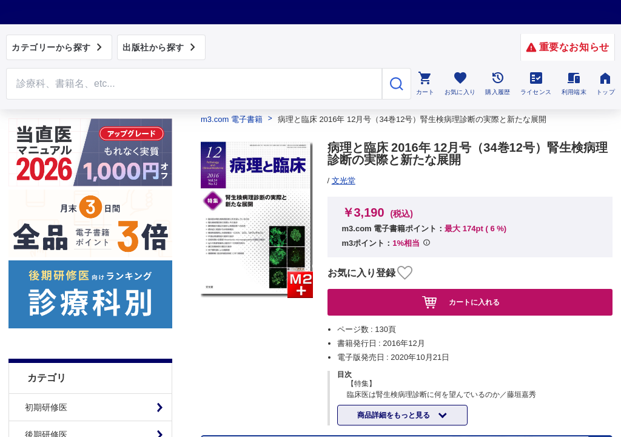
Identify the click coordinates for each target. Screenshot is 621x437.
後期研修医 (46, 197)
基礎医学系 (46, 224)
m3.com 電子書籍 (232, 119)
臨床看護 (42, 388)
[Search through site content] (194, 84)
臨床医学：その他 (59, 306)
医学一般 (42, 361)
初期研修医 (46, 170)
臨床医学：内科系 (59, 252)
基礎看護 (42, 416)
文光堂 (343, 180)
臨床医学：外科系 (59, 279)
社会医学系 (46, 334)
